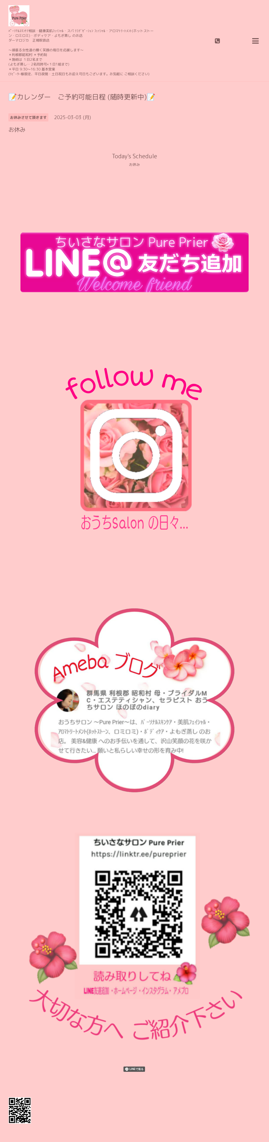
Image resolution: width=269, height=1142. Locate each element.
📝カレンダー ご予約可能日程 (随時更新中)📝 (81, 96)
